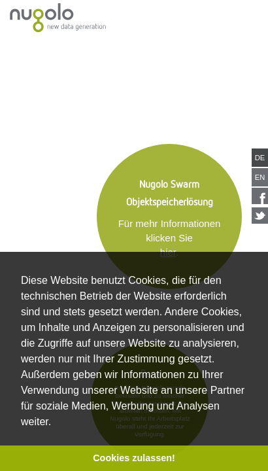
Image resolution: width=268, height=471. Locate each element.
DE (260, 158)
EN (260, 177)
